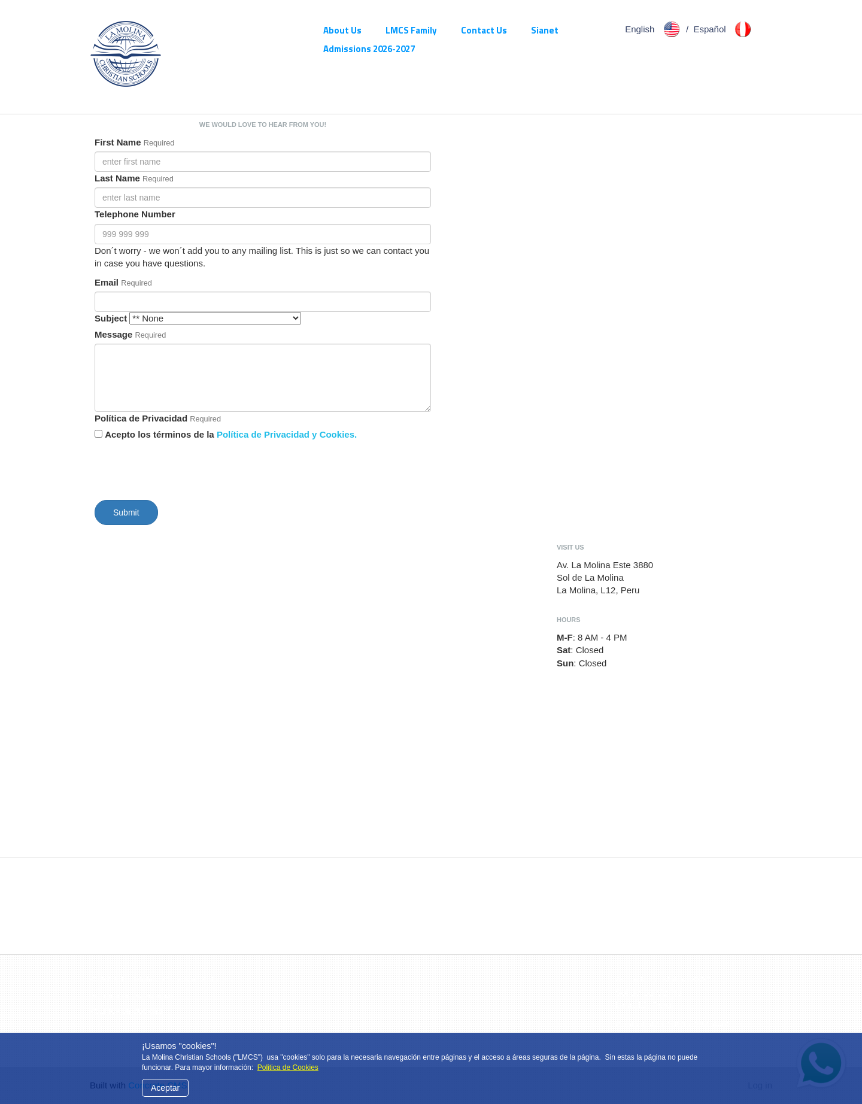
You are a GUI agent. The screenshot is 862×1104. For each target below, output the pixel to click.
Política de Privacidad (141, 418)
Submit (126, 512)
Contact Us (484, 30)
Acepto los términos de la (231, 434)
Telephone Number (135, 214)
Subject (111, 318)
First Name (118, 142)
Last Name (117, 178)
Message (113, 334)
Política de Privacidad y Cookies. (287, 434)
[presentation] (186, 467)
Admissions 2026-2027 (369, 49)
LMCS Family (411, 30)
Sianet (545, 30)
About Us (342, 30)
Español (724, 29)
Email (107, 282)
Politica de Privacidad (131, 996)
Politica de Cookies (287, 1067)
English (654, 29)
